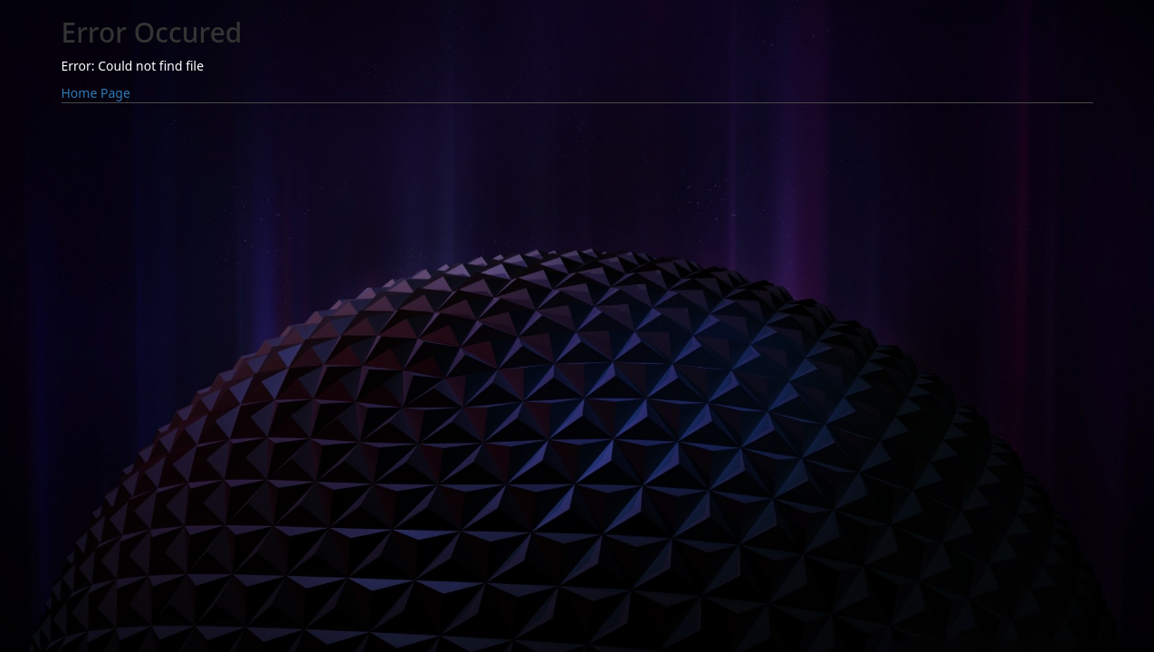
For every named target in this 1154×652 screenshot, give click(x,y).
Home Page (96, 92)
